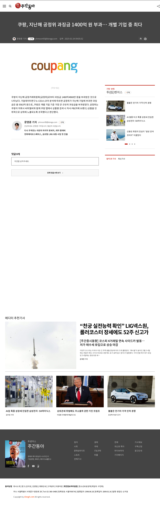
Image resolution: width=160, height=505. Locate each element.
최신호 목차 (119, 446)
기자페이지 (119, 455)
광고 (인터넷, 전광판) (29, 486)
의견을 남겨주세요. (21, 161)
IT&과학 (97, 451)
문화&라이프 (79, 451)
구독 (31, 39)
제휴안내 (42, 486)
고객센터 (50, 486)
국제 (96, 446)
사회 (76, 446)
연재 (116, 442)
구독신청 (138, 446)
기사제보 (138, 442)
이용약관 (59, 486)
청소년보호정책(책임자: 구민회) (91, 486)
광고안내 (138, 451)
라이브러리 (119, 451)
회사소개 (16, 486)
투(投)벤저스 (114, 92)
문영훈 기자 (30, 122)
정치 (76, 442)
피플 (96, 455)
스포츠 (77, 455)
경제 (96, 442)
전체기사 (77, 459)
